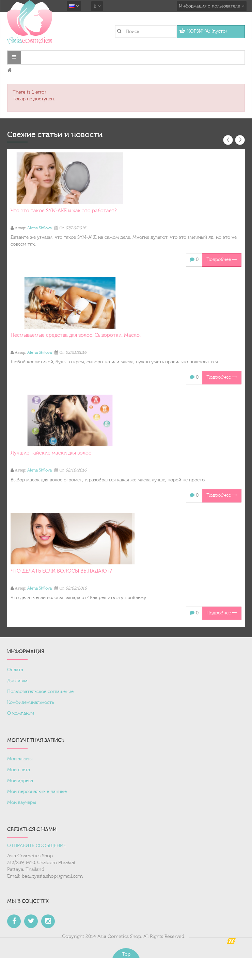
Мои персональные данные (37, 791)
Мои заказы (20, 759)
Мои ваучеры (21, 802)
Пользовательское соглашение (40, 691)
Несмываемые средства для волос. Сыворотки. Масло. (76, 335)
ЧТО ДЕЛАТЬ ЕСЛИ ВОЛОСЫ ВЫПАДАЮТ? (61, 571)
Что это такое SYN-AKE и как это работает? (63, 211)
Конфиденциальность (30, 702)
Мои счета (18, 770)
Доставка (17, 680)
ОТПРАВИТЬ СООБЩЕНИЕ (36, 845)
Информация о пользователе (211, 6)
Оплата (15, 670)
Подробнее (221, 259)
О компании (20, 713)
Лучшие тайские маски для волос (51, 453)
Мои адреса (20, 780)
